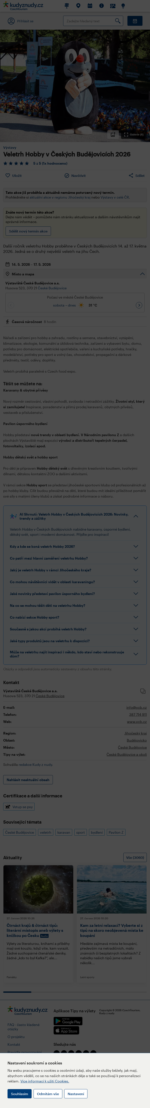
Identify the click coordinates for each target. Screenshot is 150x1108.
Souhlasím (19, 1094)
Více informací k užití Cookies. (44, 1081)
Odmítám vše (48, 1094)
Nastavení (76, 1094)
